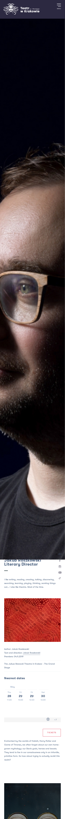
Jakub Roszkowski (31, 653)
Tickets (51, 733)
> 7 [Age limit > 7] (55, 720)
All (58, 554)
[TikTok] (60, 578)
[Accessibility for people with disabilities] (48, 720)
